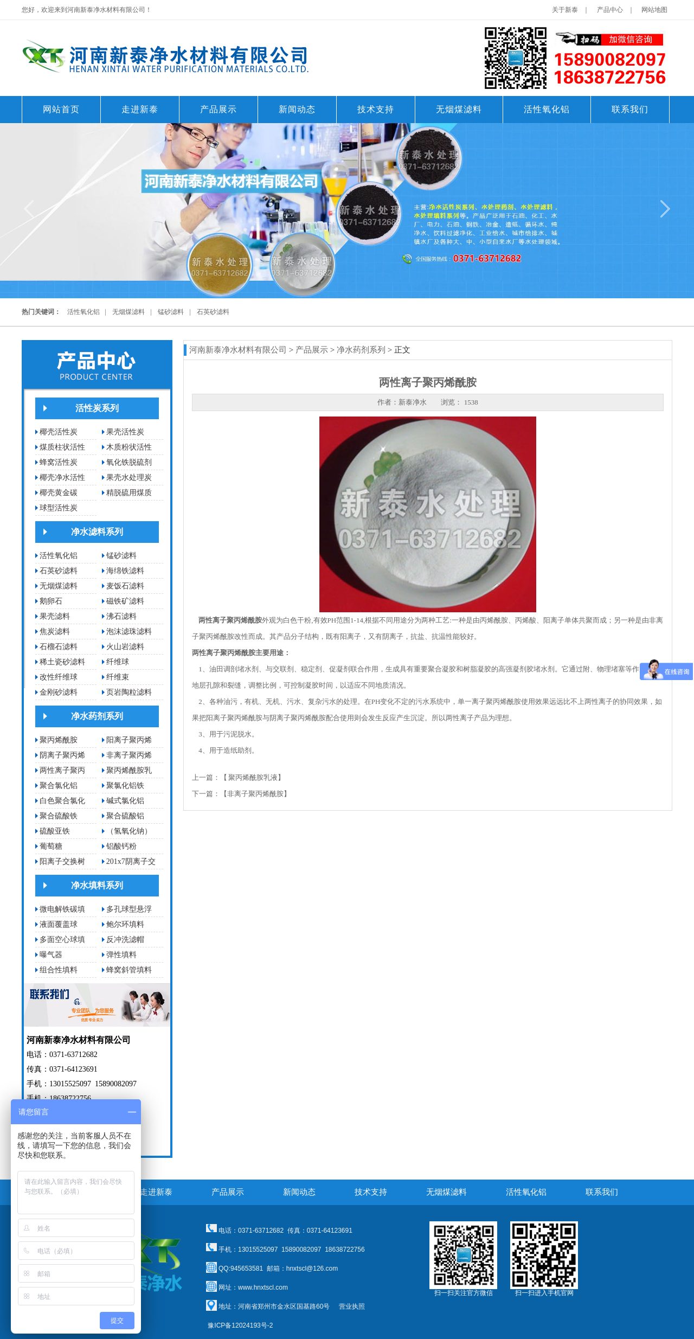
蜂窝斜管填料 (129, 970)
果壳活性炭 (125, 432)
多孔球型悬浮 (129, 909)
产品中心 (610, 10)
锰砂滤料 (171, 312)
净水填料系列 (97, 885)
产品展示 (311, 349)
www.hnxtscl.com (263, 1287)
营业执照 (352, 1306)
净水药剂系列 (97, 716)
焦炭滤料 (55, 631)
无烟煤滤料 (128, 312)
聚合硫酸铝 (125, 816)
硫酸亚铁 (55, 831)
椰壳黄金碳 (59, 493)
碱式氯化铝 (125, 801)
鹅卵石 (51, 601)
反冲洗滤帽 (125, 940)
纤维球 (117, 662)
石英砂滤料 (213, 312)
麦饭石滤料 (125, 586)
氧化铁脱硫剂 (129, 462)
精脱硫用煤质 (129, 493)
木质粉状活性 (129, 447)
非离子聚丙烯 (129, 755)
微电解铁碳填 (62, 909)
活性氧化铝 (83, 312)
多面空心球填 (62, 940)
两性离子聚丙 (62, 770)
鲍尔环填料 (125, 924)
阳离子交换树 (62, 861)
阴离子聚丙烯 (62, 755)
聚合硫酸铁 (59, 816)
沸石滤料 (121, 616)
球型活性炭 (59, 508)
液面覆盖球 (59, 924)
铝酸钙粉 (121, 846)
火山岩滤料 (125, 647)
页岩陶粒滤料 (129, 692)
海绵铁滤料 (125, 571)
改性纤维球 (59, 677)
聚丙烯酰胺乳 (129, 770)
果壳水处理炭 (129, 477)
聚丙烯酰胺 (59, 740)
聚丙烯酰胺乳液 (253, 777)
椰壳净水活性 (62, 477)
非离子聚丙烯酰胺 (255, 794)
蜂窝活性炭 (59, 462)
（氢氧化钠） (129, 831)
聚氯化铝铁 (125, 785)
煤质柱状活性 (62, 447)
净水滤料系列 (97, 531)
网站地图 (654, 10)
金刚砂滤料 (59, 692)
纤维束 (117, 677)
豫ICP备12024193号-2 (240, 1325)
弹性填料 (121, 955)
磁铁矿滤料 (125, 601)
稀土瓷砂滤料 (62, 662)
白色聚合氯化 (62, 801)
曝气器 (51, 955)
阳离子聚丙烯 (129, 740)
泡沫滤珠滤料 (129, 631)
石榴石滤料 (59, 647)
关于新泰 (565, 10)
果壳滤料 (55, 616)
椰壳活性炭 (59, 432)
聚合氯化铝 (59, 785)
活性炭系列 (97, 408)
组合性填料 (59, 970)
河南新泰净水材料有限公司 (238, 349)
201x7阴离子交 (131, 861)
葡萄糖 (51, 846)
